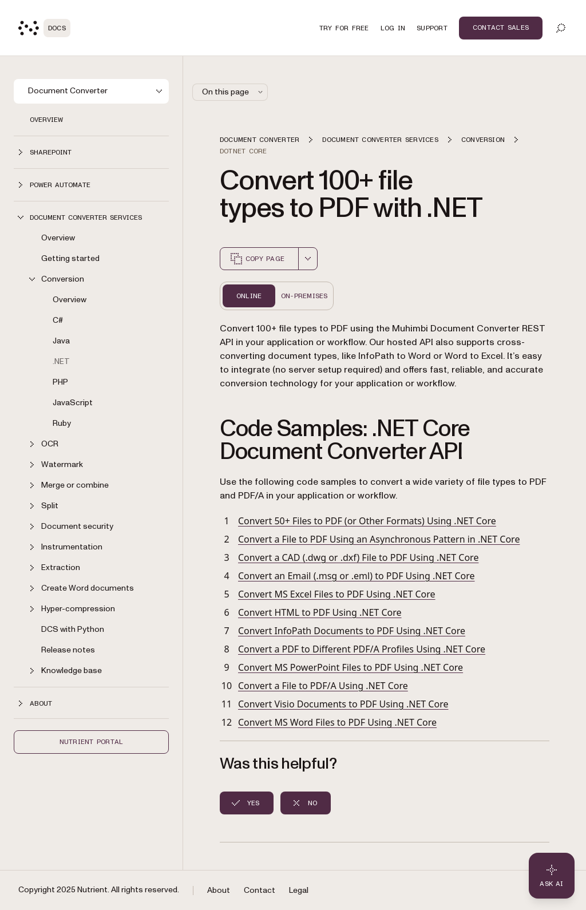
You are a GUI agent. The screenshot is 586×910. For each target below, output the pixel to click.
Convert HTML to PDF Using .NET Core (320, 612)
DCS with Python (72, 629)
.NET (61, 361)
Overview (46, 119)
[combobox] (308, 258)
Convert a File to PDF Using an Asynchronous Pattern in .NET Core (379, 539)
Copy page (256, 259)
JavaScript (73, 402)
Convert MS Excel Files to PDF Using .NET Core (336, 594)
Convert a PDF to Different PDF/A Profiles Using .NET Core (361, 649)
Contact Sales (501, 27)
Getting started (70, 258)
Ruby (62, 423)
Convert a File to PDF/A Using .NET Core (323, 685)
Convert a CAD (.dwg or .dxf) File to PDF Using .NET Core (358, 557)
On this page (233, 91)
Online (249, 295)
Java (61, 340)
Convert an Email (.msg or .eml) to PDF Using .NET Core (356, 575)
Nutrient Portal (92, 741)
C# (58, 320)
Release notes (68, 649)
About (218, 890)
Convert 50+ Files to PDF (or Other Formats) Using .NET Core (367, 521)
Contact (259, 890)
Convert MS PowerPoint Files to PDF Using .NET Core (350, 667)
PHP (60, 382)
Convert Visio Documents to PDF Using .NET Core (343, 704)
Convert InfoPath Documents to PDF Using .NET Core (351, 630)
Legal (298, 890)
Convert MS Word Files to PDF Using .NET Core (337, 722)
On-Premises (304, 295)
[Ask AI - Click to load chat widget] (552, 876)
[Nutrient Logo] (44, 28)
